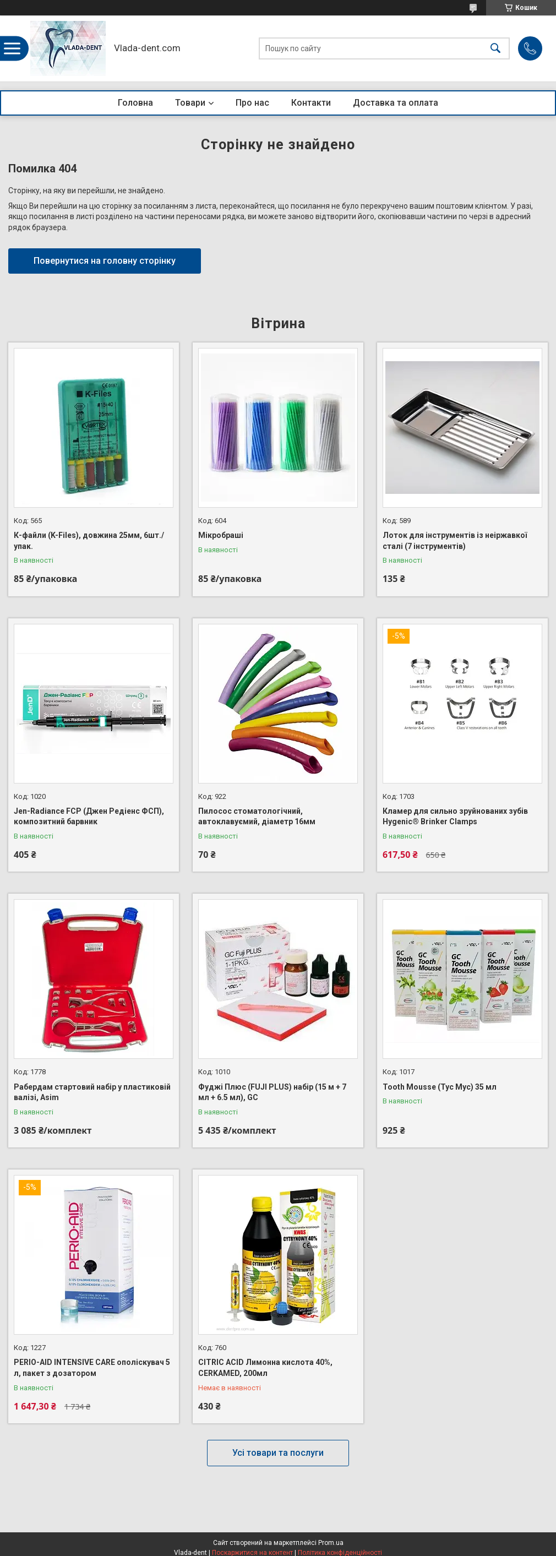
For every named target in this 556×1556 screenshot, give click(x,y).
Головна (135, 102)
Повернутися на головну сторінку (105, 260)
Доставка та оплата (395, 102)
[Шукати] (495, 49)
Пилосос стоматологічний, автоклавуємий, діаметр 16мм (256, 816)
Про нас (252, 102)
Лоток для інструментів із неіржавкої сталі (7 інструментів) (455, 541)
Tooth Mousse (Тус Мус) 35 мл (440, 1086)
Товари (190, 102)
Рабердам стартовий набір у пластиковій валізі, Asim (92, 1092)
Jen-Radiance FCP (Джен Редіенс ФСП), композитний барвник (89, 816)
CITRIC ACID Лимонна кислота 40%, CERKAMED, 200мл (265, 1368)
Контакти (311, 102)
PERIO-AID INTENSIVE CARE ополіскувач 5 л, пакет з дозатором (92, 1368)
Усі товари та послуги (278, 1453)
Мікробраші (220, 535)
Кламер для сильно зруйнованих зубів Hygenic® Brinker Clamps (455, 816)
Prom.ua (331, 1543)
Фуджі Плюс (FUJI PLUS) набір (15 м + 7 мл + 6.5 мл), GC (272, 1092)
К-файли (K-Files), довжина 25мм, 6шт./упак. (89, 541)
